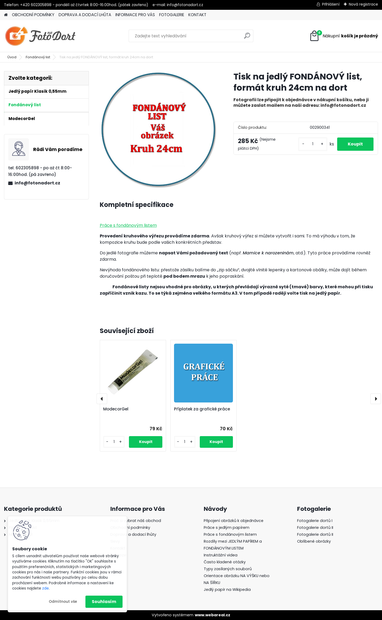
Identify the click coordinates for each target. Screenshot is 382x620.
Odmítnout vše (63, 601)
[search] (247, 38)
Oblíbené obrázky (314, 541)
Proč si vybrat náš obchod (135, 520)
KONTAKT (197, 14)
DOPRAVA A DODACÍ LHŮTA (85, 14)
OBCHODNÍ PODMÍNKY (33, 14)
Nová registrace (363, 4)
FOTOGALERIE (171, 14)
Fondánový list (38, 57)
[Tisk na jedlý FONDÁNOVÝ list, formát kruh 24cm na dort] (158, 129)
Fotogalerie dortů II (315, 527)
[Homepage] (6, 15)
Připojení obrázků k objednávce (233, 520)
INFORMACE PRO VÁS (135, 14)
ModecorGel (115, 409)
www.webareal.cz (212, 615)
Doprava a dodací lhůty (133, 534)
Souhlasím (104, 602)
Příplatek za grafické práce (202, 409)
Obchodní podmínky (130, 527)
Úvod (11, 57)
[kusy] (312, 144)
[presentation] (102, 398)
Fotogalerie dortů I (314, 520)
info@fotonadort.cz (37, 183)
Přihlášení (331, 4)
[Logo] (40, 36)
